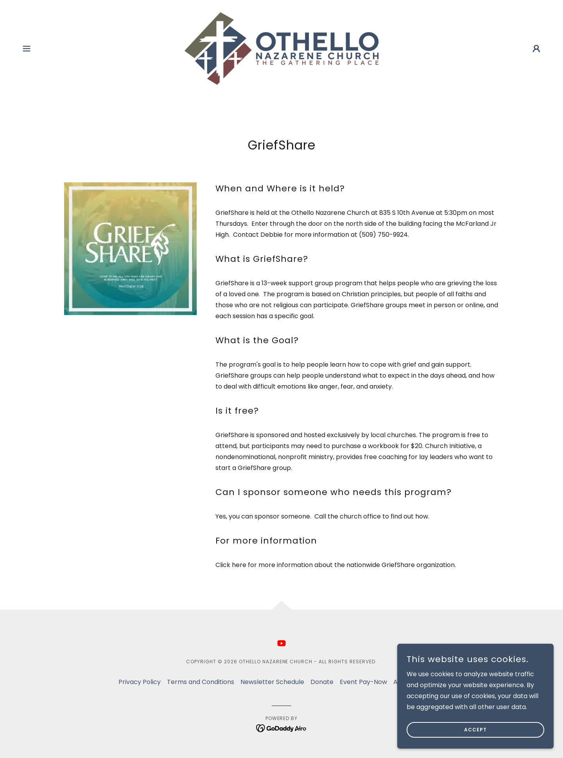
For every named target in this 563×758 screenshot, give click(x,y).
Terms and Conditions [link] (200, 681)
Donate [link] (321, 681)
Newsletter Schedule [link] (272, 681)
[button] (26, 48)
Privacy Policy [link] (139, 681)
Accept (475, 729)
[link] (281, 47)
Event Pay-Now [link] (363, 681)
